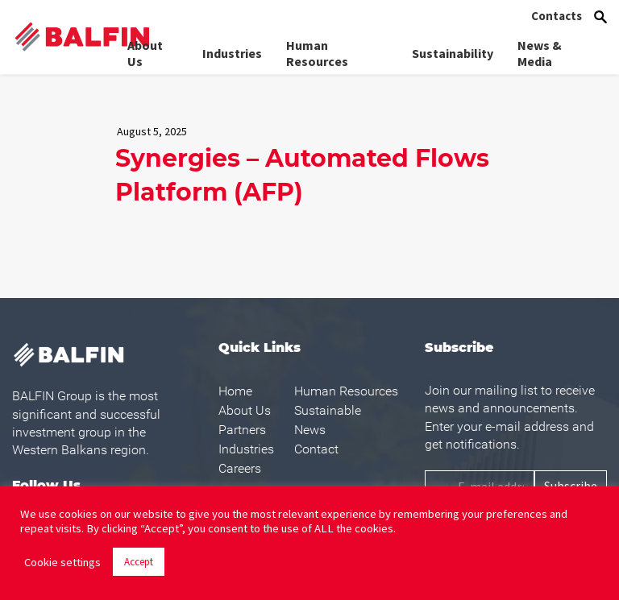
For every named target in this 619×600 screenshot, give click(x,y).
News (310, 429)
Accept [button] (138, 562)
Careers (239, 468)
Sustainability (452, 53)
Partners (242, 429)
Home (235, 391)
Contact (316, 449)
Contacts (556, 15)
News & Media (539, 53)
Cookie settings (62, 562)
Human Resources (317, 53)
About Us (145, 53)
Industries (232, 53)
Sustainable (327, 410)
